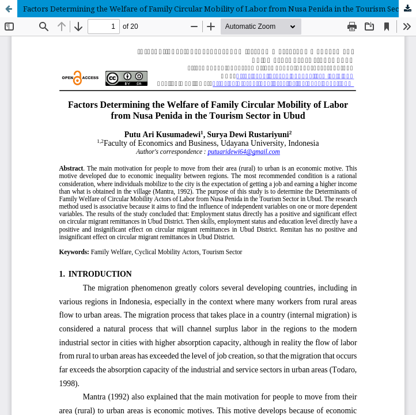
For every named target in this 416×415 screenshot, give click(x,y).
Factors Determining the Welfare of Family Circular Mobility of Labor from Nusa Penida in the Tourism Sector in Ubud (219, 8)
